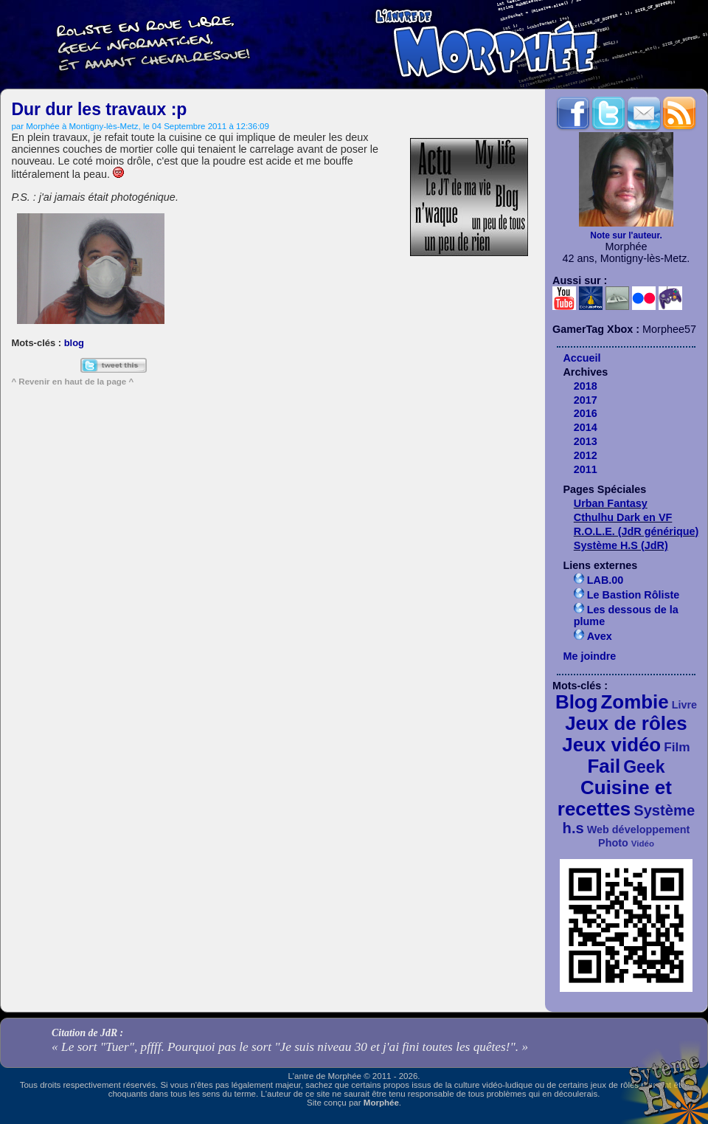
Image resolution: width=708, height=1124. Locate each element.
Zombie (635, 702)
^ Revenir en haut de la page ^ (72, 381)
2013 (585, 441)
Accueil (581, 358)
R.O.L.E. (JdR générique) (636, 531)
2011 (585, 469)
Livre (684, 705)
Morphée (381, 1102)
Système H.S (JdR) (621, 545)
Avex (599, 636)
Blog (576, 702)
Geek (643, 766)
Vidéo (642, 843)
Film (677, 746)
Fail (604, 766)
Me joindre (589, 656)
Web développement (638, 829)
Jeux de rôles (626, 723)
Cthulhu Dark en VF (623, 517)
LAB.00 (605, 580)
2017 (585, 400)
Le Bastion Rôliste (633, 595)
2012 (585, 455)
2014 (585, 427)
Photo (613, 843)
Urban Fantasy (611, 503)
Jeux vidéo (611, 744)
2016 (585, 413)
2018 (585, 386)
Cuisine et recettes (615, 798)
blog (74, 342)
